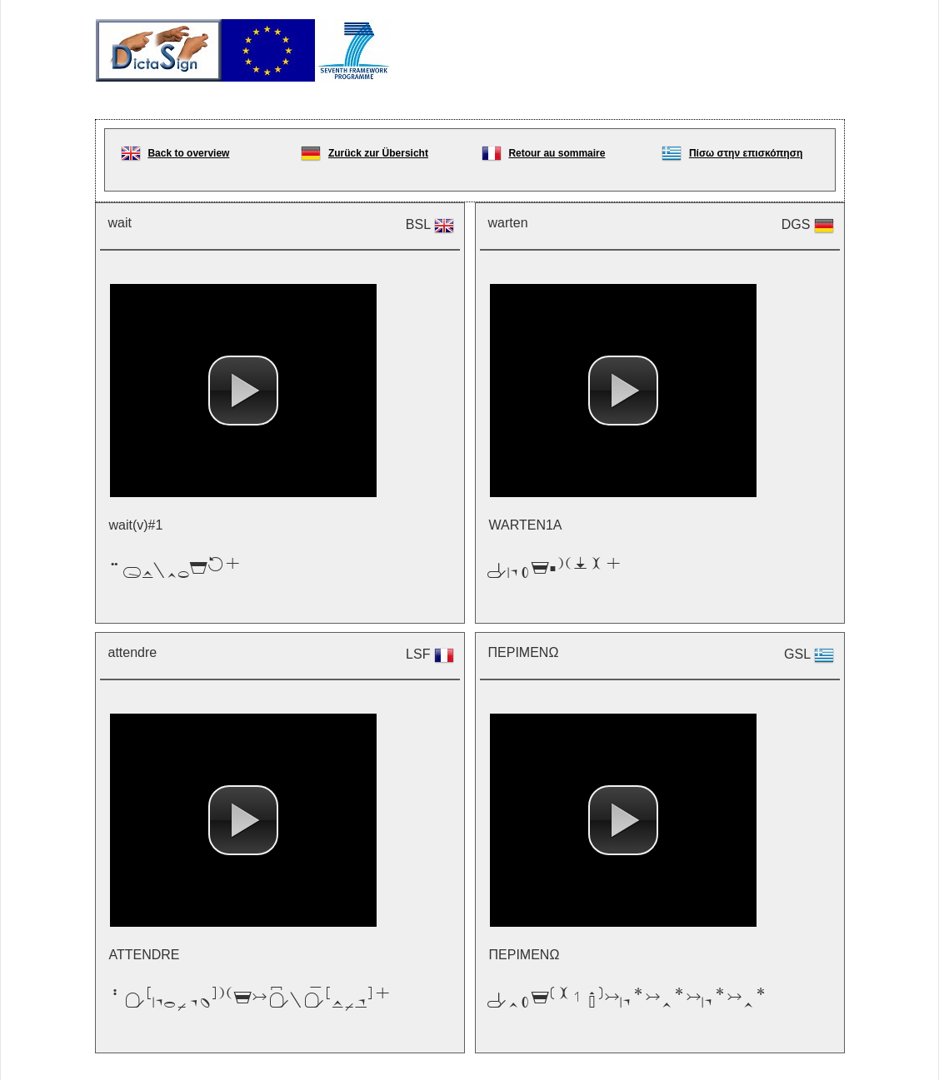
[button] (243, 391)
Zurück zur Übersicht (378, 153)
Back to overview (188, 153)
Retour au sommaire (556, 153)
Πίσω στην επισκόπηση (745, 153)
